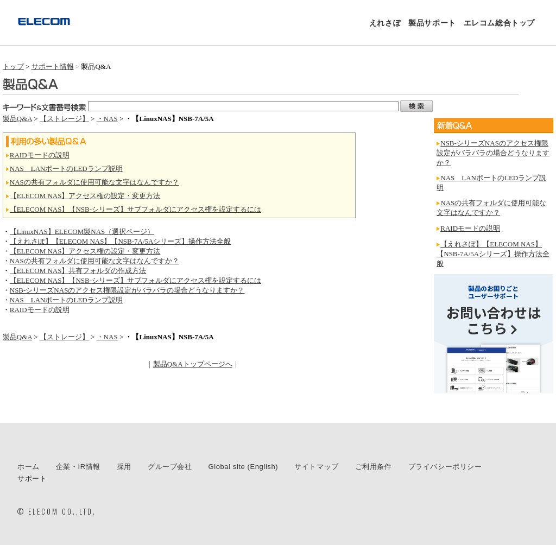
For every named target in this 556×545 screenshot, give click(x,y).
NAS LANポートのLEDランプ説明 (66, 168)
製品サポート (432, 22)
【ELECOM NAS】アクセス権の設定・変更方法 (85, 196)
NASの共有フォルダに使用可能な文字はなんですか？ (94, 182)
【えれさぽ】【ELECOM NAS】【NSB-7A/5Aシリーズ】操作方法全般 (120, 241)
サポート (32, 478)
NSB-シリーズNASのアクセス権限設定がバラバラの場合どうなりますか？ (127, 290)
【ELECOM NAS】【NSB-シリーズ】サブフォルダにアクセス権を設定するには (135, 209)
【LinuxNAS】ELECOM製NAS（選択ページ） (82, 231)
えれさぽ (385, 22)
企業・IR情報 (78, 466)
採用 (124, 466)
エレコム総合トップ (499, 22)
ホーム (28, 466)
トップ (13, 66)
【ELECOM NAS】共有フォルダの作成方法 (78, 271)
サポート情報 (52, 66)
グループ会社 (170, 466)
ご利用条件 (373, 466)
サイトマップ (316, 466)
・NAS (107, 119)
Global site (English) (243, 466)
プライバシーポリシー (445, 466)
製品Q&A (17, 119)
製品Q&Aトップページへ (192, 364)
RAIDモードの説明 (40, 155)
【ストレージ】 (64, 119)
